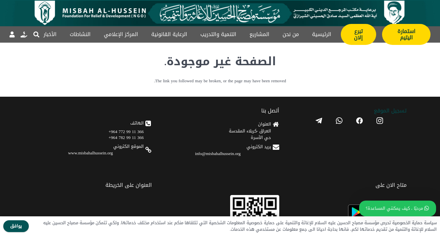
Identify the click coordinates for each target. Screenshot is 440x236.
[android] (187, 144)
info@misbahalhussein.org (312, 162)
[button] (36, 34)
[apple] (187, 163)
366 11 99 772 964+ (256, 145)
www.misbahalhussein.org (248, 166)
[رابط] (24, 34)
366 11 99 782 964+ (256, 151)
